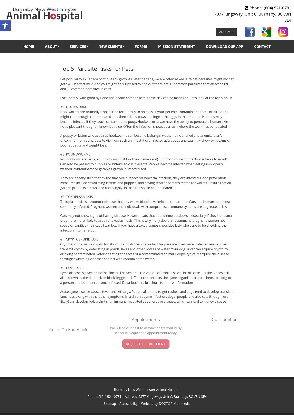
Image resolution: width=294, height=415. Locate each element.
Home (28, 46)
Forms (141, 46)
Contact (262, 46)
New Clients (110, 46)
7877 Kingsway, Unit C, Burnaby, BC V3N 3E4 (172, 396)
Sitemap (110, 403)
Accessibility (128, 403)
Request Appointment (146, 336)
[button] (5, 25)
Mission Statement (176, 46)
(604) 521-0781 (277, 8)
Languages (226, 32)
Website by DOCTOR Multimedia (165, 403)
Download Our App (224, 46)
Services (78, 46)
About (51, 46)
